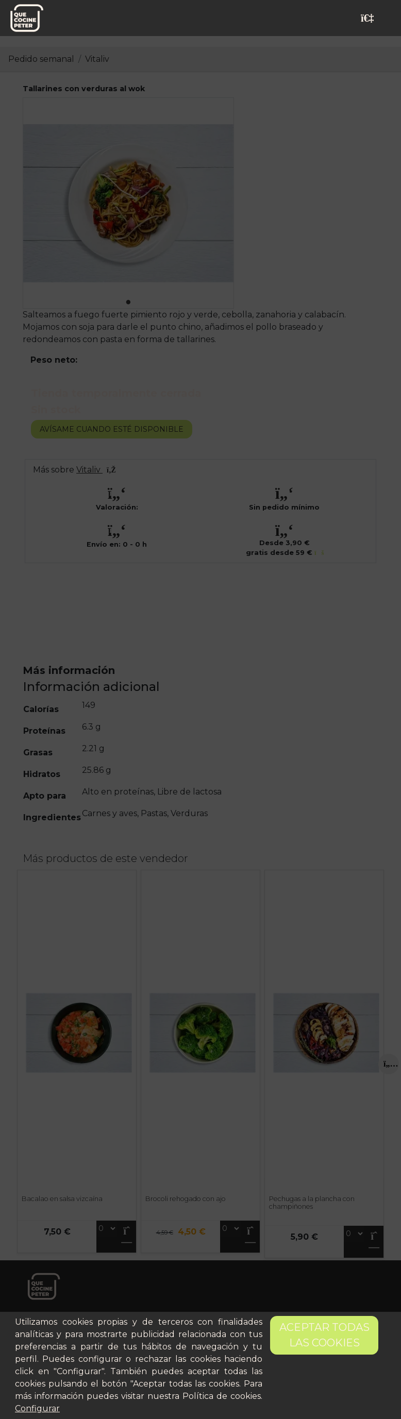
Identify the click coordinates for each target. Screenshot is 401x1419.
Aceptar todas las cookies (324, 1335)
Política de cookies (221, 1396)
